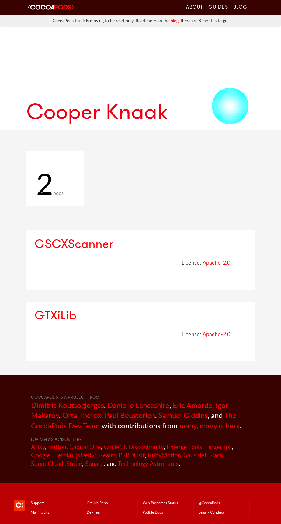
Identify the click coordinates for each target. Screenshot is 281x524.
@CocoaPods (209, 502)
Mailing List (40, 512)
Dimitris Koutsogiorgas (67, 405)
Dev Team (94, 512)
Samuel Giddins (183, 415)
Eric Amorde (192, 405)
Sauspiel (195, 455)
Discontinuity (146, 447)
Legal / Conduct (211, 512)
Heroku (63, 455)
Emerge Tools (184, 447)
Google (40, 455)
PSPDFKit (132, 455)
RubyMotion (164, 455)
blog (175, 20)
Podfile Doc (153, 512)
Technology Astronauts (148, 463)
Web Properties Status (160, 502)
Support (37, 502)
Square (94, 463)
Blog (240, 7)
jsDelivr (86, 455)
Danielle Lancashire (138, 405)
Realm (107, 455)
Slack (216, 455)
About (194, 7)
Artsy (38, 447)
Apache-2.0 (216, 262)
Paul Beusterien (130, 415)
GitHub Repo (97, 502)
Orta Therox (81, 415)
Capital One (85, 447)
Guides (218, 7)
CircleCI (114, 447)
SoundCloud (47, 463)
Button (57, 447)
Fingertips (218, 447)
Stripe (74, 463)
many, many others (209, 425)
